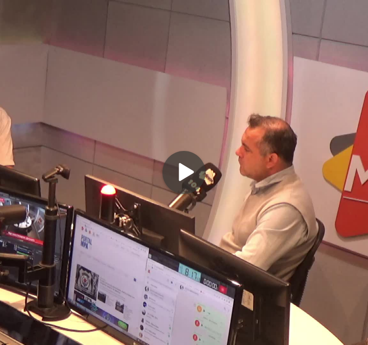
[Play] (184, 172)
